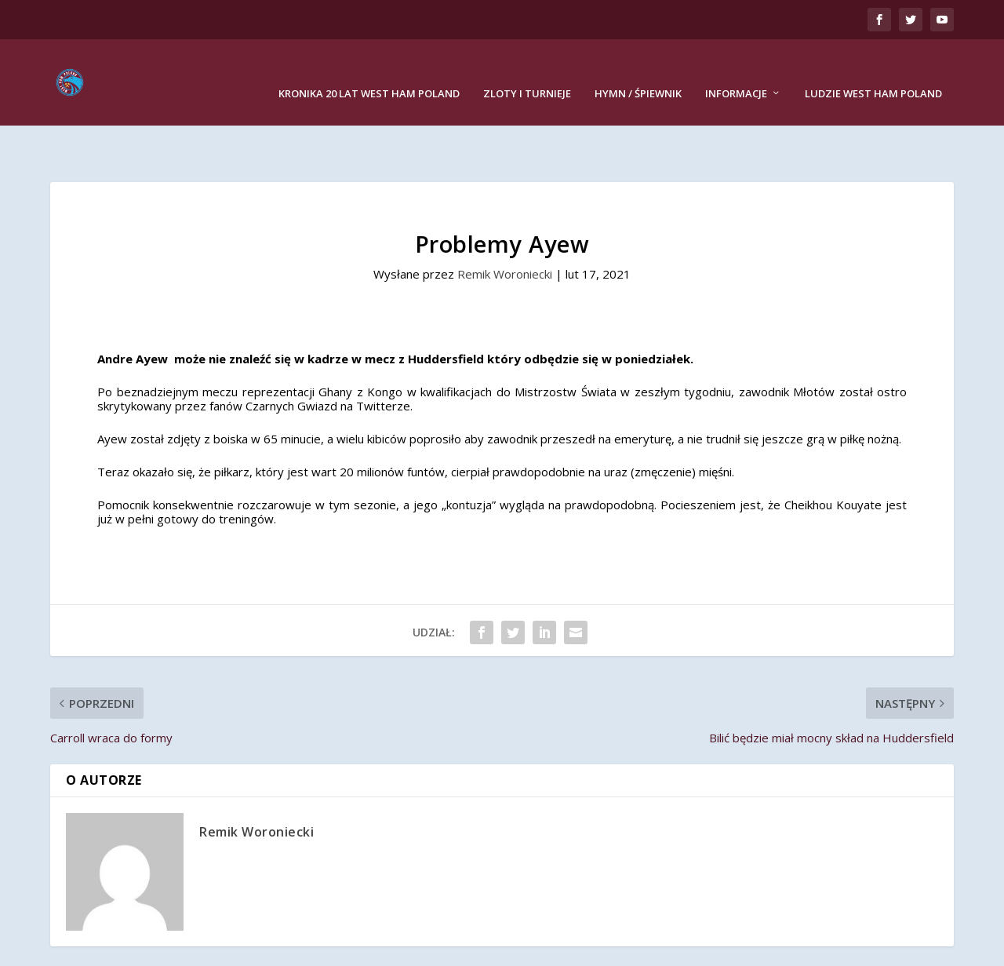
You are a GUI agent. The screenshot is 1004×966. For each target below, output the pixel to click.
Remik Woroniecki (504, 225)
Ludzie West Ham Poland (873, 70)
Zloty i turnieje (527, 70)
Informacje (736, 70)
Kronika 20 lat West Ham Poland (369, 70)
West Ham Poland (178, 947)
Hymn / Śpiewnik (638, 70)
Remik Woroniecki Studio (468, 947)
